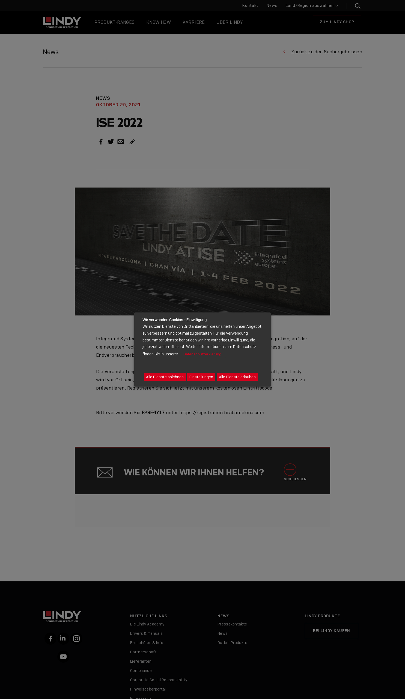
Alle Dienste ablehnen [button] (165, 377)
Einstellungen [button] (201, 377)
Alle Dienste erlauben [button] (237, 377)
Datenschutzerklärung (202, 354)
